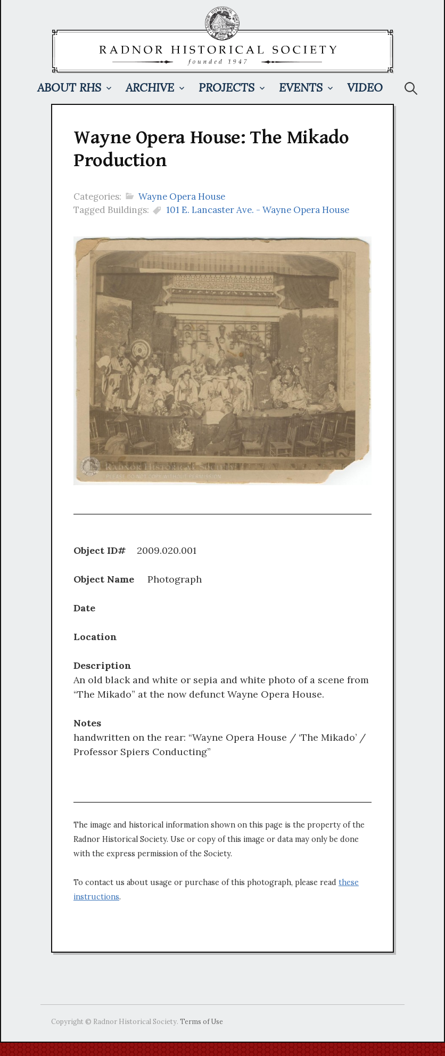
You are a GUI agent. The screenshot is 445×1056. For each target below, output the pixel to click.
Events (301, 87)
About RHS (69, 87)
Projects (226, 87)
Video (365, 87)
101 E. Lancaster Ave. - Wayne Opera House (257, 210)
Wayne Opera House (181, 196)
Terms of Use (201, 1021)
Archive (150, 87)
